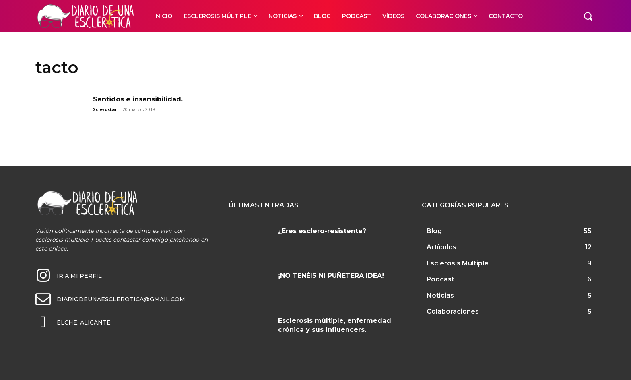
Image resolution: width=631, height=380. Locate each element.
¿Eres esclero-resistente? (322, 231)
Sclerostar (105, 109)
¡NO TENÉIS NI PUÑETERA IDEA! (331, 275)
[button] (588, 16)
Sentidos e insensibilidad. (138, 99)
